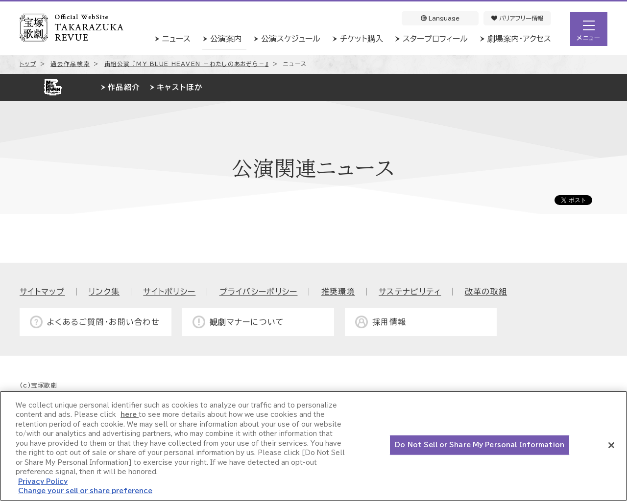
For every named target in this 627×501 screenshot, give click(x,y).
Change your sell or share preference (85, 491)
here (130, 414)
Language (440, 18)
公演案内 (225, 39)
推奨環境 (338, 292)
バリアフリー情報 (517, 18)
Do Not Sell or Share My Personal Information (479, 445)
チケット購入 (361, 39)
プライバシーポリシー (258, 292)
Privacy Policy (43, 481)
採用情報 (389, 322)
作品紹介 (124, 87)
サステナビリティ (410, 292)
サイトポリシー (169, 292)
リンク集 (104, 292)
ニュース (176, 39)
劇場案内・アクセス (519, 39)
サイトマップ (42, 292)
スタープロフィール (435, 39)
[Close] (611, 445)
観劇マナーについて (247, 322)
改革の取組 (486, 292)
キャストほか (179, 87)
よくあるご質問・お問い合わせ (103, 322)
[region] (313, 446)
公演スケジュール (290, 39)
